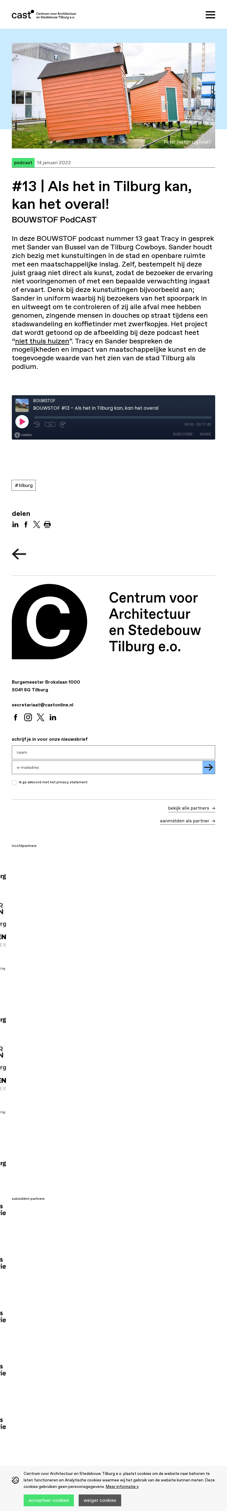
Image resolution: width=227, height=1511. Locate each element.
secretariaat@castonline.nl (42, 704)
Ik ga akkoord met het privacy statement (53, 782)
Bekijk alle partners (189, 808)
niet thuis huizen (42, 341)
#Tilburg (24, 485)
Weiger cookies (100, 1500)
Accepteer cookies (49, 1500)
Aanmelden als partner (185, 820)
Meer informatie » (122, 1486)
